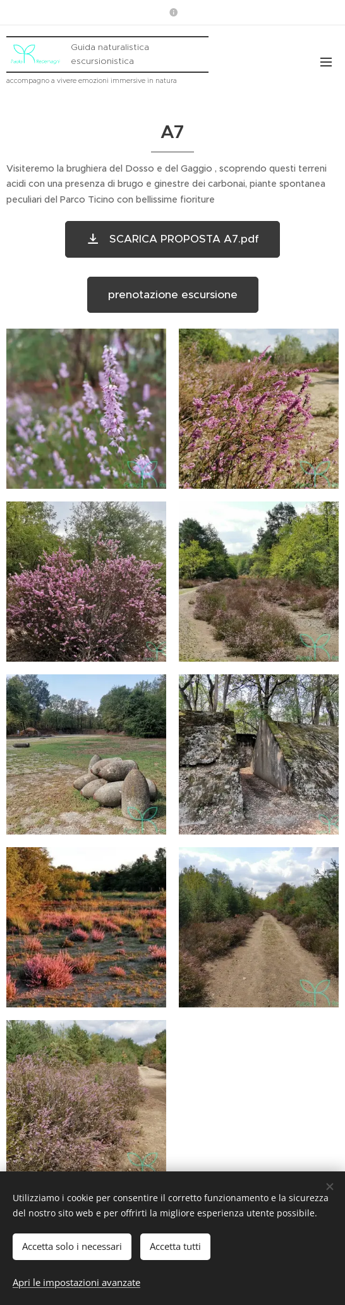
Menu (326, 62)
